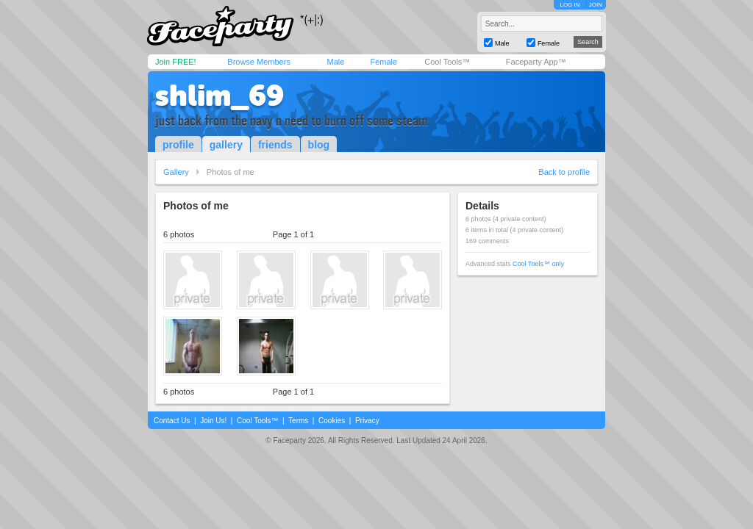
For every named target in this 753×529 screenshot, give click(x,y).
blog (319, 145)
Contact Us (172, 421)
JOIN (595, 4)
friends (275, 145)
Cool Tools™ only (538, 263)
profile (178, 145)
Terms (298, 421)
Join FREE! (175, 61)
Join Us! (213, 421)
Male (335, 61)
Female (383, 61)
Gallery (176, 172)
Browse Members (258, 61)
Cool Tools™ (447, 61)
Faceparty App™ (536, 61)
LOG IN (569, 4)
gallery (226, 145)
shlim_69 (219, 95)
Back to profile (564, 172)
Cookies (331, 421)
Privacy (367, 421)
